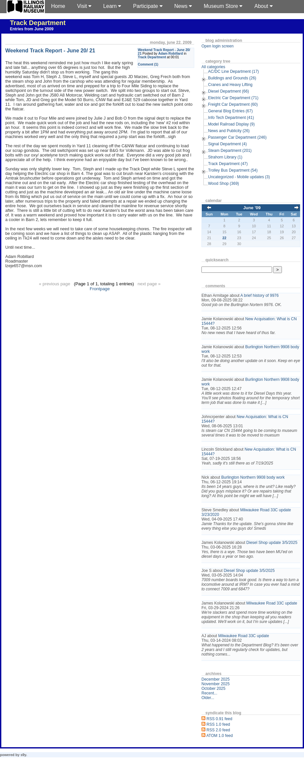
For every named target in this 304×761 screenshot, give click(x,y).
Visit (84, 6)
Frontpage (100, 288)
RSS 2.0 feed (218, 730)
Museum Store (223, 6)
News (183, 6)
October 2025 (213, 688)
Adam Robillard (170, 53)
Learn (112, 6)
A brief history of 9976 (259, 295)
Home (58, 6)
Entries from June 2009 (31, 29)
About (263, 6)
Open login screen (217, 46)
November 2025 (215, 684)
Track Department (38, 22)
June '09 (252, 207)
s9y (23, 755)
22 (225, 238)
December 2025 (215, 679)
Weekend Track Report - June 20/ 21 (50, 50)
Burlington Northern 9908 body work (253, 477)
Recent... (209, 693)
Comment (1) (148, 64)
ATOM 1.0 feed (219, 735)
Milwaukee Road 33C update (271, 603)
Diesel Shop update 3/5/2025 (271, 542)
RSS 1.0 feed (218, 724)
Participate (147, 6)
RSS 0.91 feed (219, 719)
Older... (207, 697)
